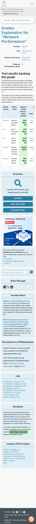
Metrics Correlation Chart (11, 397)
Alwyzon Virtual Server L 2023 (13, 11)
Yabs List (8, 263)
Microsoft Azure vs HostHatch (13, 454)
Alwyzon (25, 46)
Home (3, 9)
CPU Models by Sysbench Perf (13, 382)
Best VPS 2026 (18, 204)
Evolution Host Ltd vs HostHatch (14, 458)
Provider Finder (18, 210)
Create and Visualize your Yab (14, 261)
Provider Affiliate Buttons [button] (18, 432)
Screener (18, 198)
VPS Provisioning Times (11, 395)
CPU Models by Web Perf (12, 388)
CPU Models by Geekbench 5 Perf (14, 384)
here (23, 366)
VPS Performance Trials (15, 9)
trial (2, 92)
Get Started (8, 259)
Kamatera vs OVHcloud (11, 452)
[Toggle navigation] (32, 4)
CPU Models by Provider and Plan (14, 390)
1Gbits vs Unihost (9, 461)
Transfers (6, 120)
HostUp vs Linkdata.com (11, 450)
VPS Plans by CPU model (11, 393)
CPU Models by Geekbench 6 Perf (14, 386)
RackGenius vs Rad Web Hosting (14, 456)
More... (5, 463)
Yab (4, 129)
